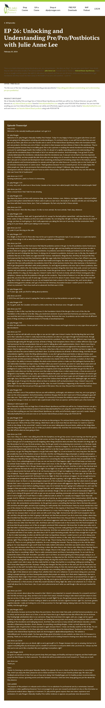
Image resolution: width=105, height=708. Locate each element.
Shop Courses (25, 8)
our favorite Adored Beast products (29, 108)
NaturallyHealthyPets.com (48, 104)
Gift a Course (36, 8)
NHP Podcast (86, 8)
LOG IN (97, 9)
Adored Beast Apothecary (85, 71)
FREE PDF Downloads (72, 8)
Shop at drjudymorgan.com (52, 8)
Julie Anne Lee (50, 71)
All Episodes (10, 23)
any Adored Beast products (22, 104)
